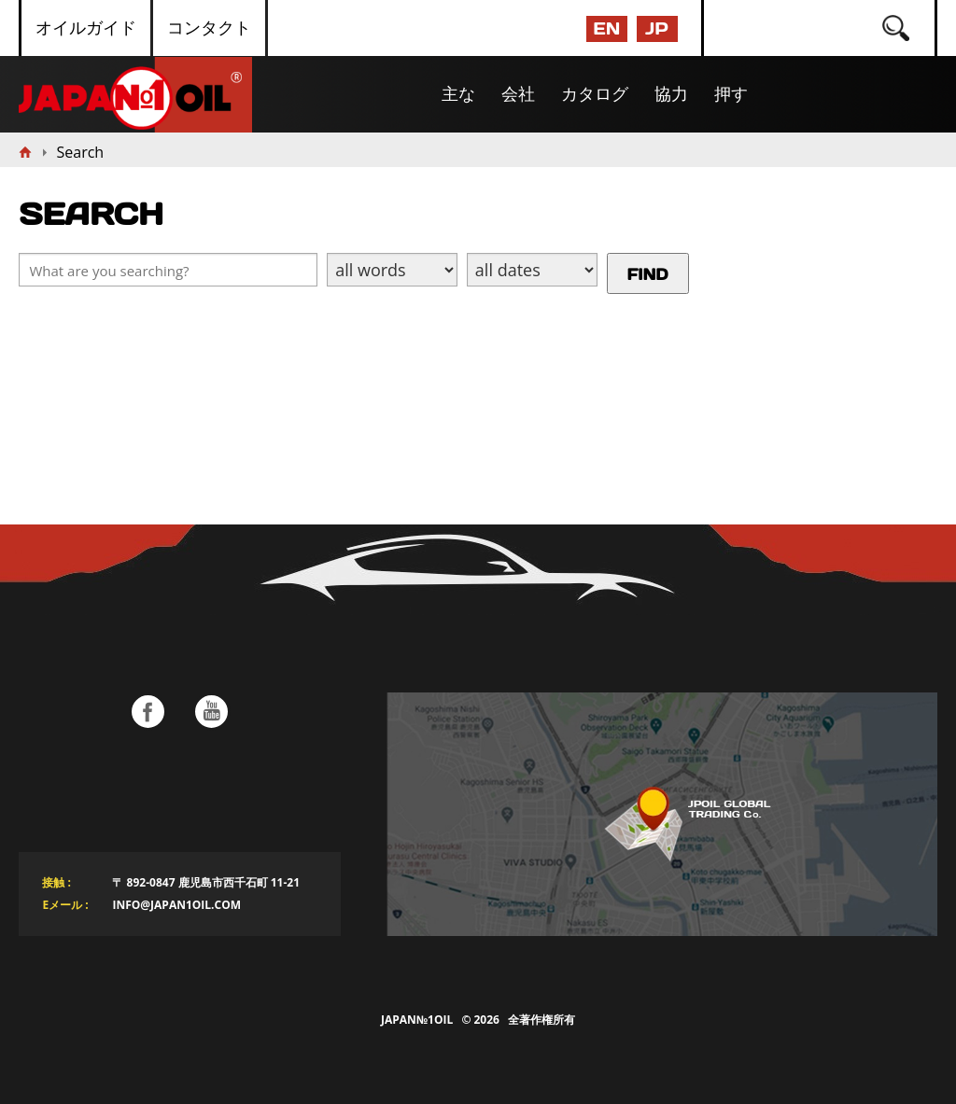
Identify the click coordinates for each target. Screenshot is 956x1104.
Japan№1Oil (417, 1019)
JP (656, 28)
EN (606, 28)
